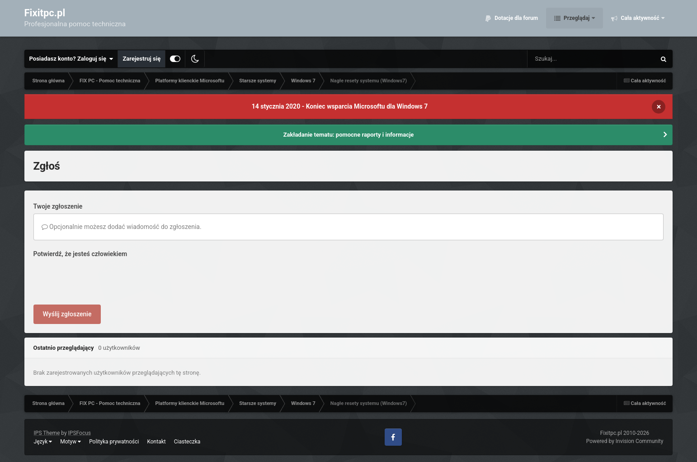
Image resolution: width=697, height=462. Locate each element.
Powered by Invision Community (625, 441)
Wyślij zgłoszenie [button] (67, 314)
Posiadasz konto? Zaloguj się (71, 58)
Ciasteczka (187, 441)
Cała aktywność (639, 22)
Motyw (70, 441)
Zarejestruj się (141, 58)
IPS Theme (47, 433)
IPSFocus (79, 433)
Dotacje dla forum (515, 22)
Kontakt (156, 441)
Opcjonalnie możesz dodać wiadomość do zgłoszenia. (122, 226)
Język (43, 441)
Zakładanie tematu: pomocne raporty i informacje (348, 134)
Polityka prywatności (114, 441)
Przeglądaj (576, 22)
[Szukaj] (570, 58)
